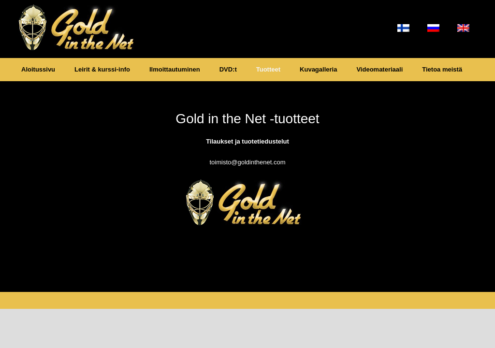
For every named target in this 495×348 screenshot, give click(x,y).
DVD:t (228, 69)
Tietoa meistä (442, 69)
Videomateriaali (379, 69)
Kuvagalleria (318, 69)
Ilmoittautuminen (174, 69)
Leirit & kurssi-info (102, 69)
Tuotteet (268, 69)
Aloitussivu (38, 69)
